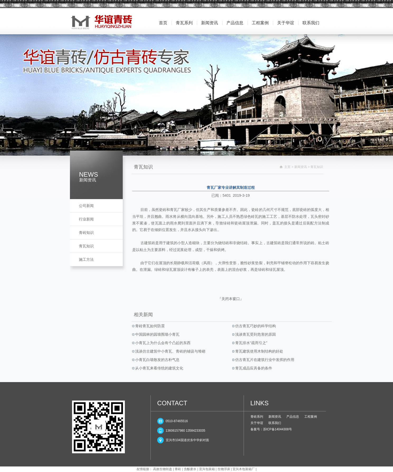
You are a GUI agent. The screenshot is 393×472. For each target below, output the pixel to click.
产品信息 (234, 23)
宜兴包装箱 (207, 469)
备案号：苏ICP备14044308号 (271, 429)
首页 (163, 23)
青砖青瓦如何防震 (149, 326)
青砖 (178, 469)
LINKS (259, 403)
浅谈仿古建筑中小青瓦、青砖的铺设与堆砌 (170, 351)
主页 (287, 167)
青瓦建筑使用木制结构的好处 (258, 351)
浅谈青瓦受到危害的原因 (255, 334)
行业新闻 (86, 219)
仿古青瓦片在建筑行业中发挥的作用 (264, 360)
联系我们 (310, 23)
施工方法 (86, 259)
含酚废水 (190, 469)
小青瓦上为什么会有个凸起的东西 (162, 343)
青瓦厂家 (177, 210)
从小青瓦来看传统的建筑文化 (158, 368)
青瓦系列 (184, 23)
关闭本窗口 (230, 299)
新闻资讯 (209, 23)
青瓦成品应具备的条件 (253, 368)
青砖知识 (86, 232)
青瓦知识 (86, 246)
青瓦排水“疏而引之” (250, 343)
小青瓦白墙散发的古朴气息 (157, 360)
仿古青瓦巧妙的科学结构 (255, 326)
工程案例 (260, 23)
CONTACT (172, 403)
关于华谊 (285, 23)
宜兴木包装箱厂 (244, 469)
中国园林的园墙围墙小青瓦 (157, 334)
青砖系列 (256, 416)
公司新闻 (86, 206)
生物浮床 (223, 469)
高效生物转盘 (162, 469)
